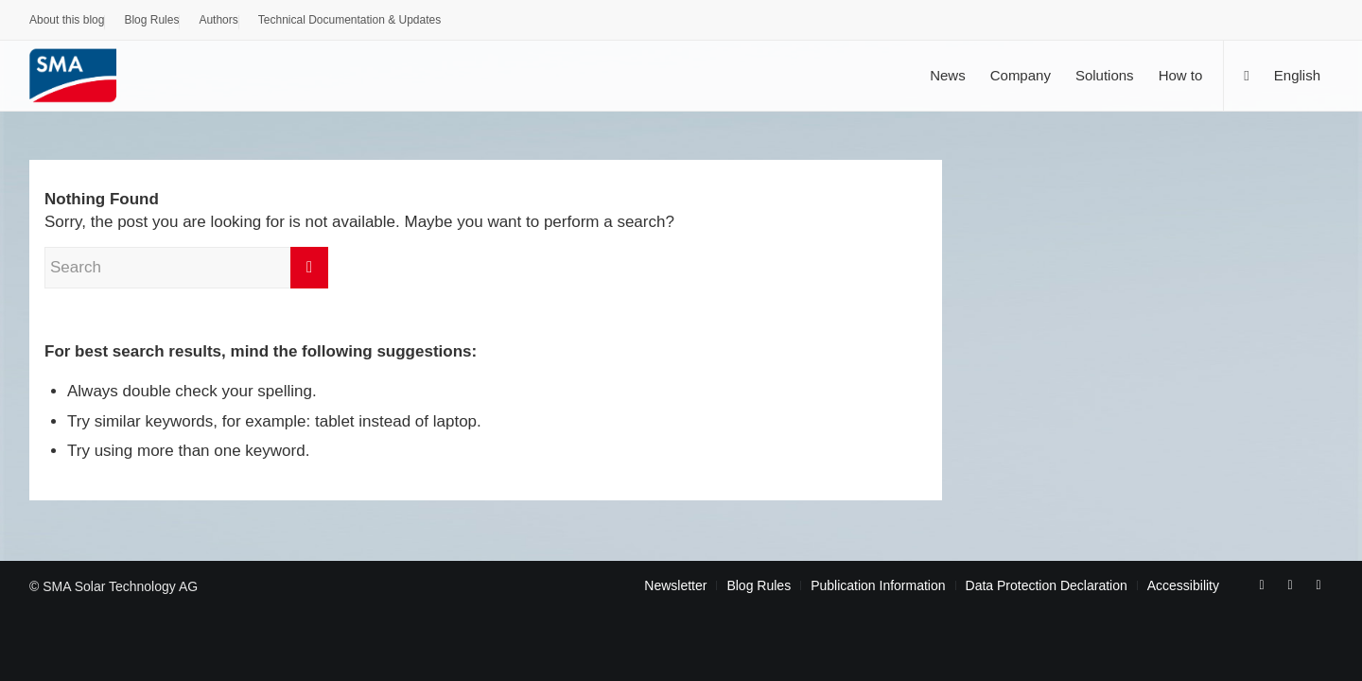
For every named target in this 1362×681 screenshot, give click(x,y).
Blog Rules (151, 19)
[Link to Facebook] (1262, 584)
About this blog (66, 19)
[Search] (1246, 75)
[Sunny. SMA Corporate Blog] (86, 75)
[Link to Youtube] (1290, 584)
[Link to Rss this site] (1318, 584)
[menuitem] (67, 22)
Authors (218, 19)
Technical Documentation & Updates (349, 19)
